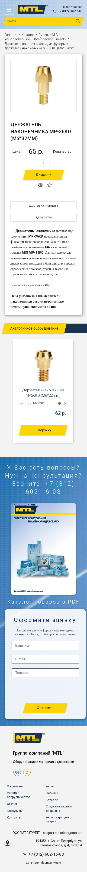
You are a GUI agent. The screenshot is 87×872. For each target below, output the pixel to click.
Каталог (28, 35)
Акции (50, 786)
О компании (15, 786)
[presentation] (5, 398)
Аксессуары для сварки (57, 819)
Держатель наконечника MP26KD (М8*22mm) (43, 392)
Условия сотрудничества (18, 795)
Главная (11, 35)
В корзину (43, 174)
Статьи (12, 804)
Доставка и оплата (43, 205)
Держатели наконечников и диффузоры (35, 44)
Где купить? (43, 217)
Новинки (52, 793)
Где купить (14, 810)
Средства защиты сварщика (59, 808)
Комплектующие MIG (50, 39)
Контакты (14, 817)
